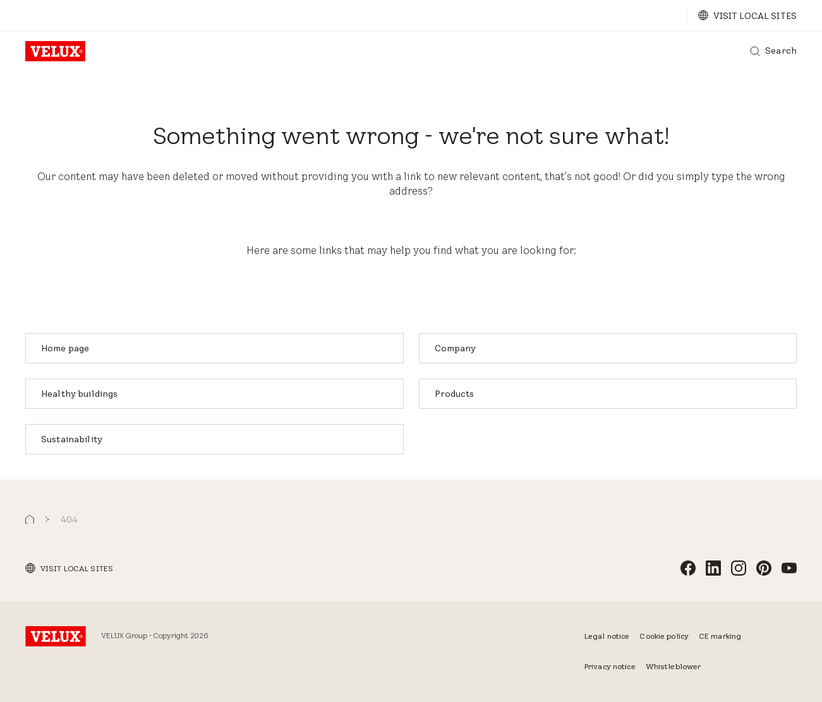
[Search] (773, 51)
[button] (29, 519)
